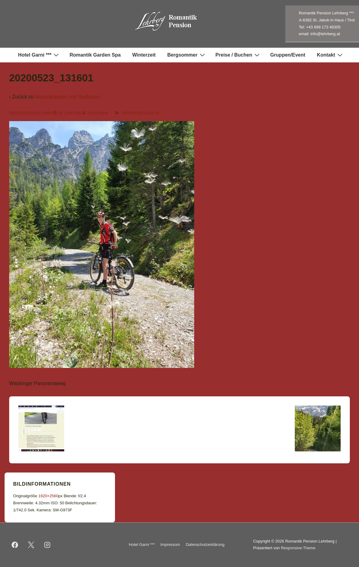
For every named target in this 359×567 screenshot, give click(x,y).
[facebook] (15, 544)
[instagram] (47, 544)
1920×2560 (48, 496)
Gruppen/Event (287, 54)
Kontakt (330, 54)
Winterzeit (144, 54)
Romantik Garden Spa (94, 54)
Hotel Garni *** (39, 54)
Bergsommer (186, 54)
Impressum (170, 544)
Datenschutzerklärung (205, 544)
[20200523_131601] (70, 113)
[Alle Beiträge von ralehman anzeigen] (96, 113)
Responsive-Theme (298, 548)
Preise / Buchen (238, 54)
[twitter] (31, 544)
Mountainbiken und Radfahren (67, 96)
